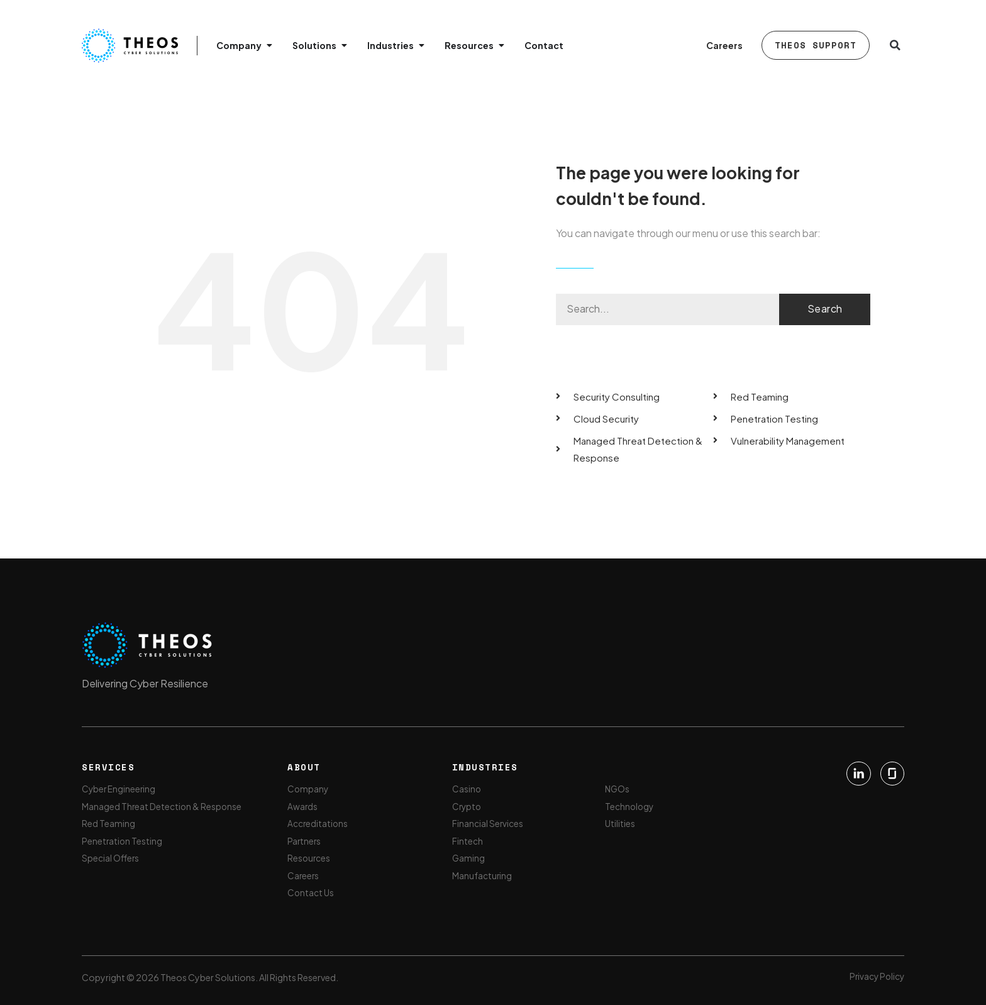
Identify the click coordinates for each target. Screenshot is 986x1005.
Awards (302, 805)
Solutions (314, 45)
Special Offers (111, 857)
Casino (467, 787)
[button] (894, 45)
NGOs (618, 787)
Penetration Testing (122, 840)
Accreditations (318, 822)
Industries (390, 45)
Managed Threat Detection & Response (162, 805)
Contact (543, 45)
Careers (724, 45)
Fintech (467, 840)
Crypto (467, 805)
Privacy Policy (875, 976)
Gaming (468, 857)
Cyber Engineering (119, 787)
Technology (631, 805)
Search (825, 308)
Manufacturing (482, 875)
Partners (304, 840)
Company (239, 45)
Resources (469, 45)
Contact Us (311, 893)
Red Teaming (108, 822)
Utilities (621, 822)
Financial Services (488, 822)
